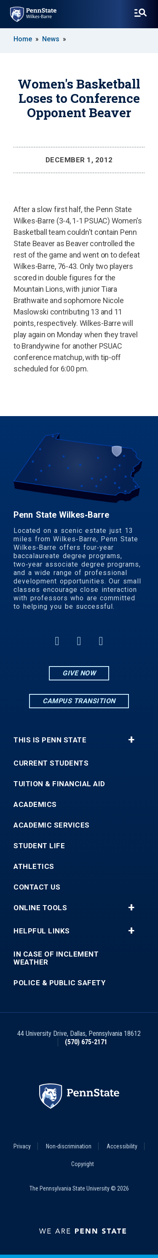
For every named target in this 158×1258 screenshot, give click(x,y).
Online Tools (40, 908)
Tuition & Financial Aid (59, 784)
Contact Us (36, 887)
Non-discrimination (68, 1146)
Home (22, 39)
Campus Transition (79, 701)
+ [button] (131, 740)
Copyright (82, 1164)
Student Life (39, 846)
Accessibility (122, 1146)
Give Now (79, 673)
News (50, 39)
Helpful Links (41, 931)
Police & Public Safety (59, 983)
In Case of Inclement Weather (56, 958)
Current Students (50, 763)
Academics (35, 805)
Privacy (22, 1146)
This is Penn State (49, 740)
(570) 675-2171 (86, 1042)
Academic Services (51, 825)
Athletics (33, 867)
